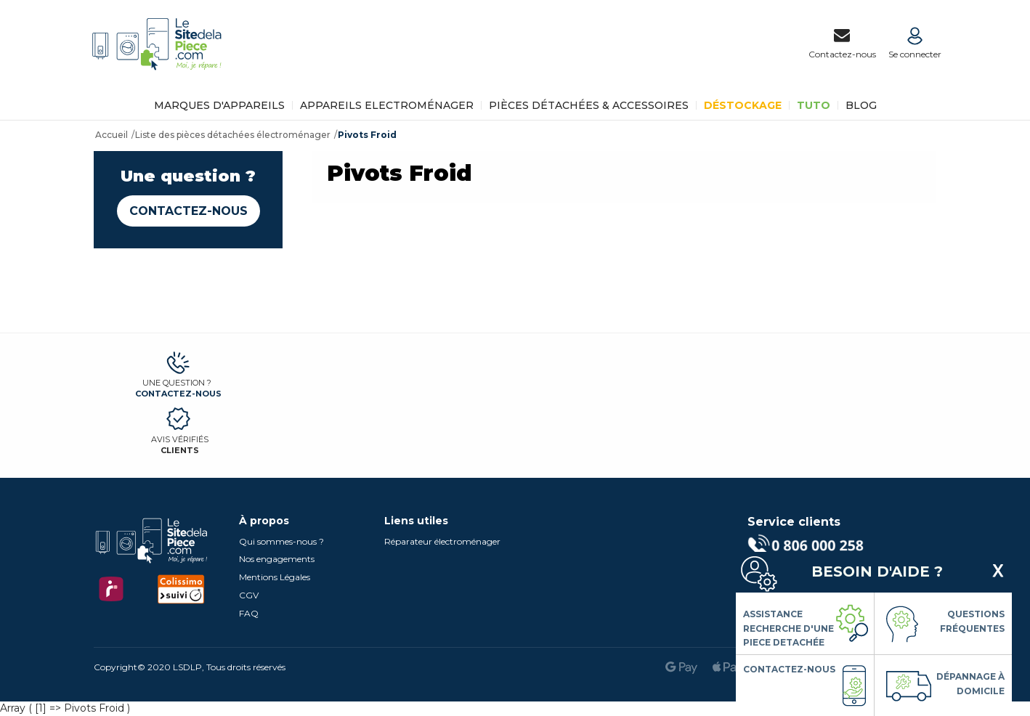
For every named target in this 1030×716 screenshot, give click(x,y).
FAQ (249, 613)
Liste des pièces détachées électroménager (233, 134)
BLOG (861, 105)
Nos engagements (277, 558)
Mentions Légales (274, 576)
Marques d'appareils (219, 105)
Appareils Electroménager (387, 105)
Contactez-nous (188, 211)
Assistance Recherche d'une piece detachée (788, 628)
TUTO (813, 105)
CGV (249, 595)
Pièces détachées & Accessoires (589, 105)
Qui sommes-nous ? (281, 541)
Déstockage (743, 105)
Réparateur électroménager (442, 541)
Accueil (111, 134)
